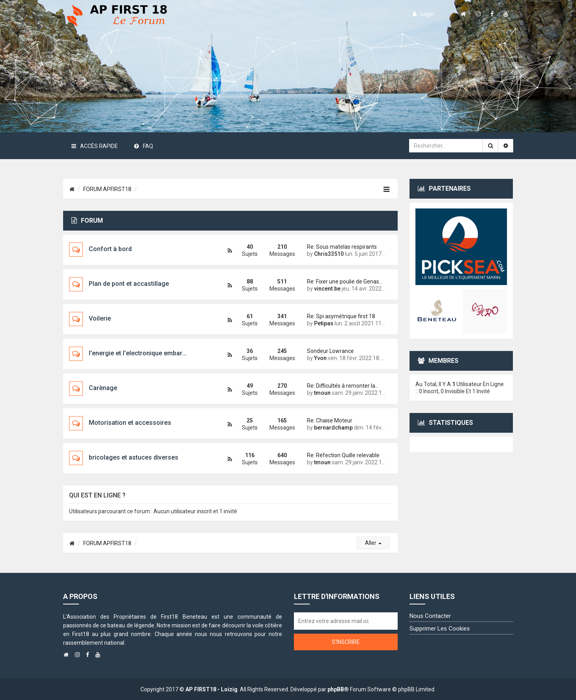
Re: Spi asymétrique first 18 (341, 316)
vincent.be (327, 288)
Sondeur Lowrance (330, 351)
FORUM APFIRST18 (107, 189)
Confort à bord (110, 249)
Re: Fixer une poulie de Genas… (345, 281)
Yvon (320, 358)
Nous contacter (430, 615)
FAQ (143, 146)
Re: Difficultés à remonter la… (343, 386)
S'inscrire (346, 642)
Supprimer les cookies (440, 628)
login (423, 14)
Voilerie (100, 318)
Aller (373, 543)
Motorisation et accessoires (130, 422)
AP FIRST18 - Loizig (211, 689)
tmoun (322, 393)
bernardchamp (333, 427)
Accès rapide (94, 146)
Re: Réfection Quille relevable (343, 455)
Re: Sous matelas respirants (342, 247)
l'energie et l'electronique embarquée (142, 353)
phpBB (335, 689)
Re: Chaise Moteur (329, 420)
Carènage (103, 388)
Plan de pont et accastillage (129, 283)
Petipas (323, 323)
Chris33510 (329, 254)
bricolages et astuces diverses (133, 457)
